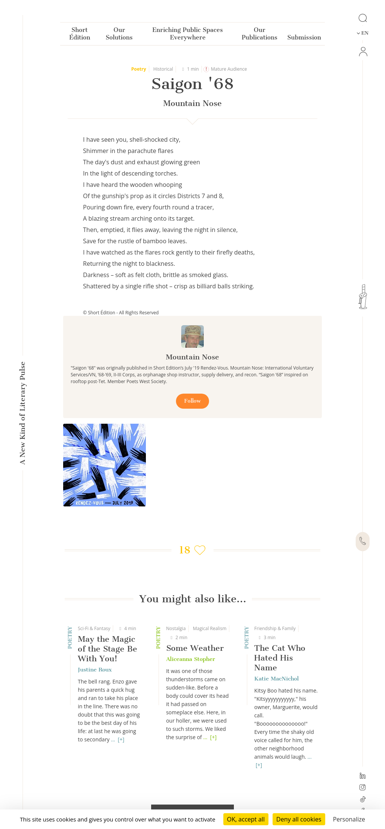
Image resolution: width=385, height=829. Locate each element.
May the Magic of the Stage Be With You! (107, 648)
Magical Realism (209, 628)
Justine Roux (95, 669)
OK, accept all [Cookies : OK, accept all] (246, 819)
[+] (121, 739)
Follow (192, 401)
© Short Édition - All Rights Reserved (121, 312)
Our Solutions (119, 35)
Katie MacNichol (276, 678)
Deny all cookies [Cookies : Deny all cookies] (298, 819)
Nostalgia (176, 628)
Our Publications (259, 35)
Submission (304, 38)
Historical (163, 69)
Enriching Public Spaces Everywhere (187, 35)
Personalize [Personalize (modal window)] (349, 819)
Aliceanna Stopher (190, 659)
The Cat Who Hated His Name (279, 657)
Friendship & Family (275, 628)
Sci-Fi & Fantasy (94, 628)
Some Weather (195, 648)
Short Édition (79, 35)
